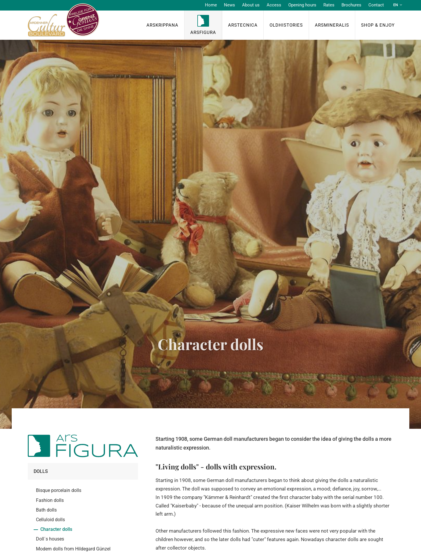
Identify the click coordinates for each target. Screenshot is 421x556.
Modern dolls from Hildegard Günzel (73, 549)
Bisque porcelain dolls (58, 490)
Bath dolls (46, 510)
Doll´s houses (50, 539)
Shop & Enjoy (378, 25)
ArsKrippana (162, 25)
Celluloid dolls (50, 519)
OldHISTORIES (286, 25)
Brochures (351, 5)
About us (251, 5)
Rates (328, 5)
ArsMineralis (332, 25)
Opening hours (302, 5)
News (229, 5)
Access (274, 5)
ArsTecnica (243, 25)
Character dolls (56, 529)
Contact (376, 5)
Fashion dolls (50, 500)
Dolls (41, 471)
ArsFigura (203, 32)
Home (211, 5)
